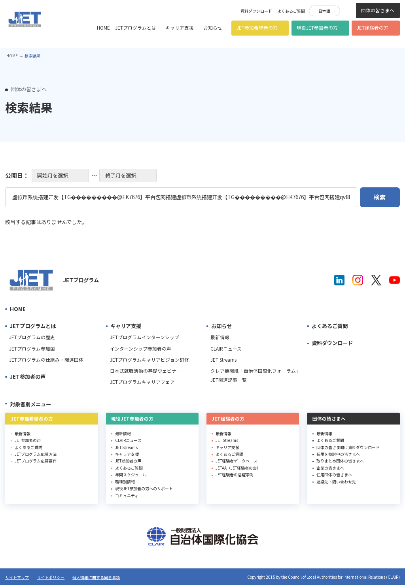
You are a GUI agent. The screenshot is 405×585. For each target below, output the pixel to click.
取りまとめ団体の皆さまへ (340, 461)
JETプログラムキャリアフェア (142, 382)
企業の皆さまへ (330, 468)
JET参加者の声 (27, 376)
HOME (103, 28)
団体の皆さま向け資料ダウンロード (348, 447)
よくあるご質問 (291, 11)
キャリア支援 (179, 28)
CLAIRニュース (226, 348)
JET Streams (223, 360)
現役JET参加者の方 (317, 28)
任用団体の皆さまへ (334, 474)
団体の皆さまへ (377, 10)
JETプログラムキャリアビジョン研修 (149, 360)
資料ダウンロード (256, 11)
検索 (348, 10)
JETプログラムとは (135, 28)
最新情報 (219, 337)
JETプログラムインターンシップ (144, 337)
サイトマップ (17, 577)
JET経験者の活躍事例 (235, 474)
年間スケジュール (130, 474)
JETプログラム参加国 (32, 348)
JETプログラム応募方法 (36, 454)
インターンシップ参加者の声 (140, 348)
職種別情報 (125, 482)
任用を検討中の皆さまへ (338, 454)
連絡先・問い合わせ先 (336, 482)
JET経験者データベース (236, 461)
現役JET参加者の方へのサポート (144, 488)
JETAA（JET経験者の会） (238, 468)
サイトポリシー (50, 577)
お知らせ (212, 28)
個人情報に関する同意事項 (96, 577)
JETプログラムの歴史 (32, 337)
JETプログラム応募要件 (36, 461)
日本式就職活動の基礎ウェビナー (145, 371)
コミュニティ (126, 495)
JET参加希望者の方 (257, 28)
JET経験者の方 (372, 28)
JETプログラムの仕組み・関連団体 (46, 360)
